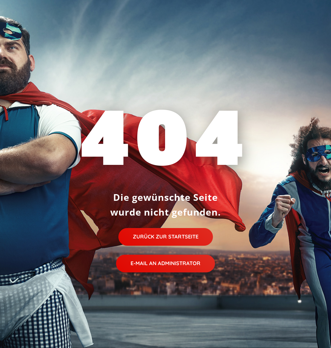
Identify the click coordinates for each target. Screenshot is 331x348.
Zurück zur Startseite (165, 236)
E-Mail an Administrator (165, 263)
